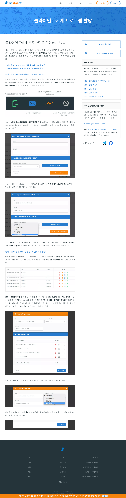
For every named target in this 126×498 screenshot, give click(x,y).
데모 (29, 472)
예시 (29, 476)
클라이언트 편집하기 (91, 88)
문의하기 (63, 462)
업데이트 (63, 472)
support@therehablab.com (94, 123)
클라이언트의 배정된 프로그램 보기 (97, 81)
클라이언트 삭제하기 (91, 92)
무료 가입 (63, 467)
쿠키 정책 (84, 496)
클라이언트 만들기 (91, 85)
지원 (63, 458)
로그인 (63, 476)
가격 (29, 467)
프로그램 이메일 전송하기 (93, 96)
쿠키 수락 (105, 496)
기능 (29, 462)
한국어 (65, 482)
